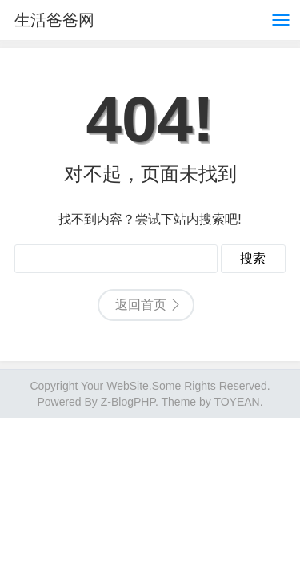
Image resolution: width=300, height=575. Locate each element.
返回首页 (140, 304)
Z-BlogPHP (128, 401)
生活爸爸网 (54, 20)
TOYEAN (236, 401)
